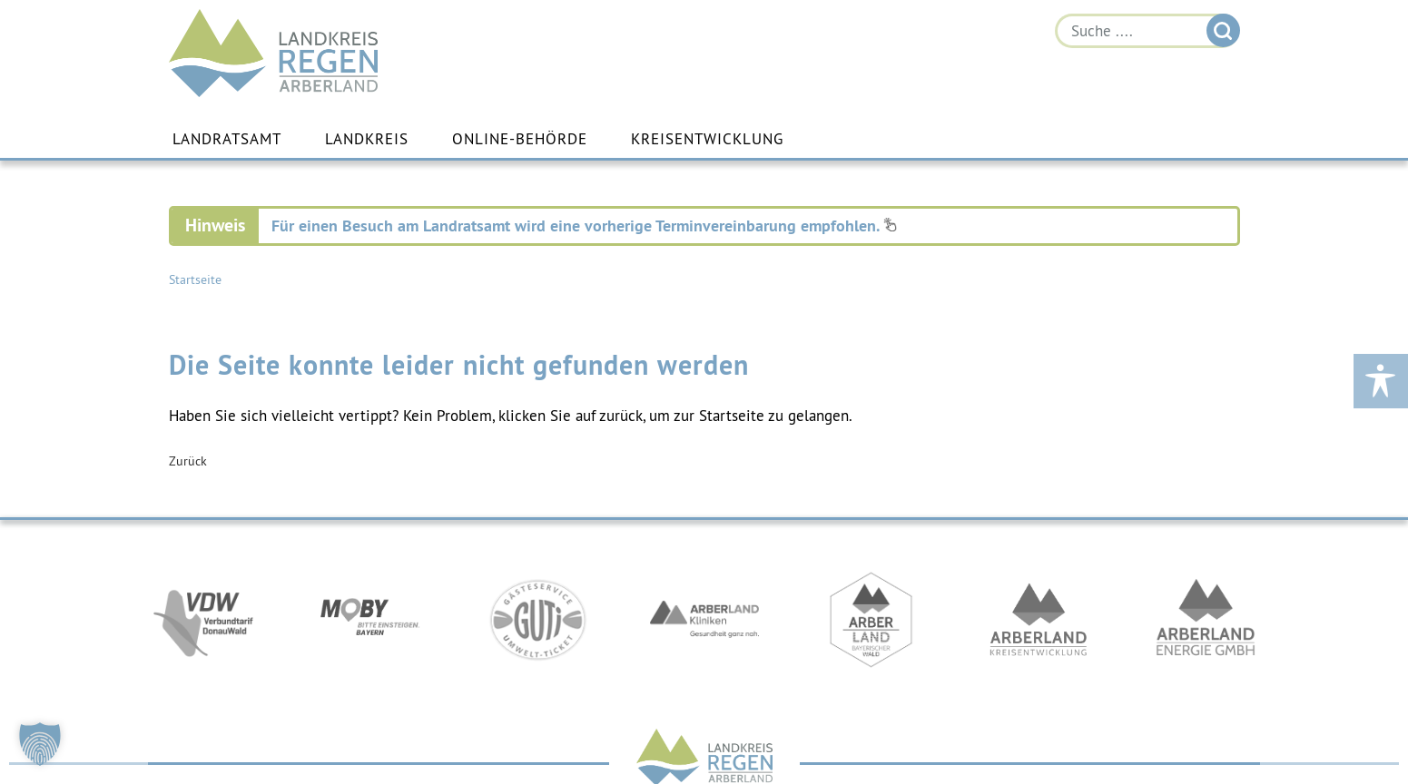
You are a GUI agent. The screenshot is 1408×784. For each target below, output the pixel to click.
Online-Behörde (519, 139)
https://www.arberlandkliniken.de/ (704, 619)
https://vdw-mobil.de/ (203, 619)
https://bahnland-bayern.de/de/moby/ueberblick (370, 619)
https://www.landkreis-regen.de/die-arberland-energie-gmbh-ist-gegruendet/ (1205, 619)
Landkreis (367, 139)
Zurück (188, 461)
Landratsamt (226, 139)
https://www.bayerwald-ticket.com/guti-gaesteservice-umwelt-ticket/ (537, 619)
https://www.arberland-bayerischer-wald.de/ (871, 619)
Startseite (195, 279)
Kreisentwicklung (707, 139)
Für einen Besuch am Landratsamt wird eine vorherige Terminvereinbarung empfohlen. (584, 225)
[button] (40, 744)
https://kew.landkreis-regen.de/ (1038, 619)
